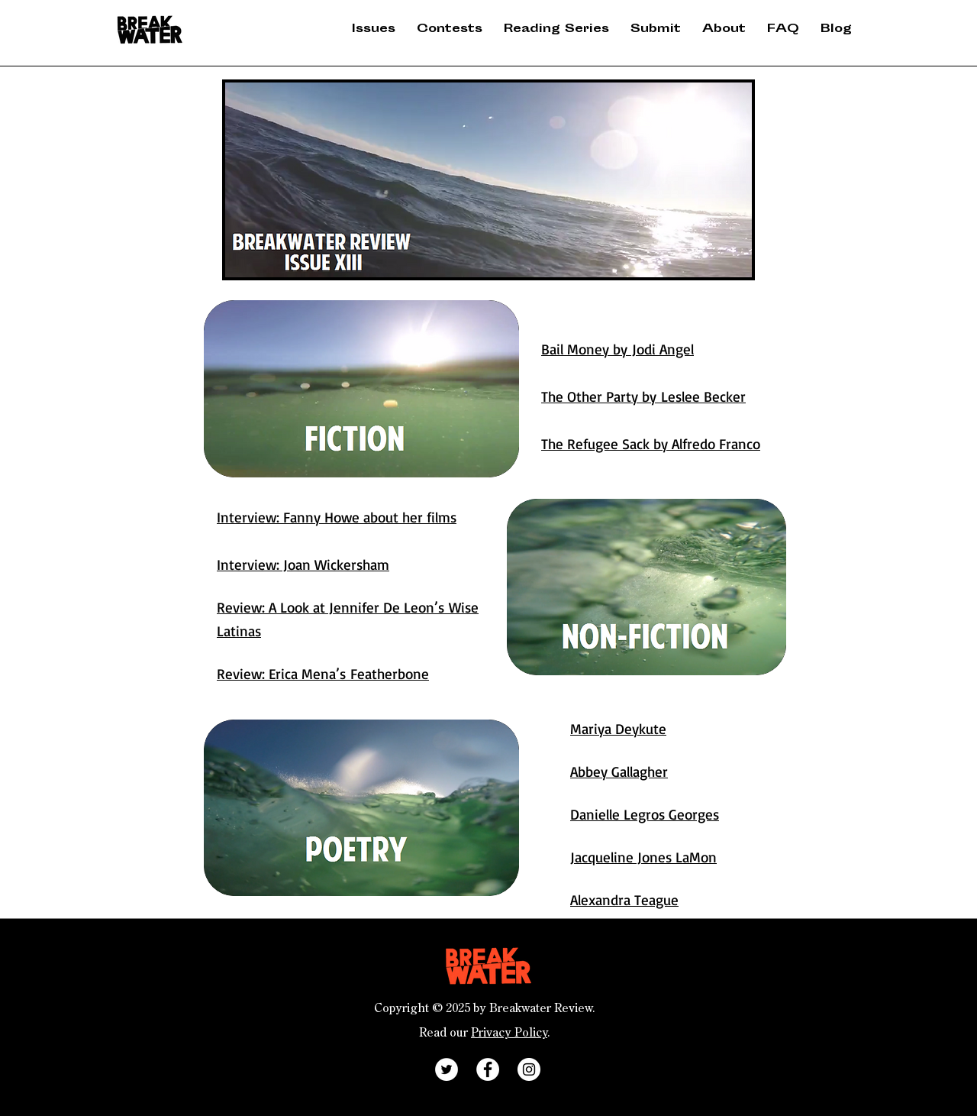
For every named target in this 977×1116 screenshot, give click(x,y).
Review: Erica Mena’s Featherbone (323, 674)
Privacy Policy (509, 1033)
